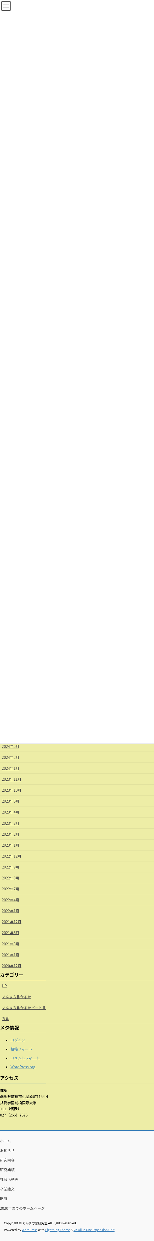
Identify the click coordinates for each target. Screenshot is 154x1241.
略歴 (3, 1198)
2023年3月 (10, 823)
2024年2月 (10, 757)
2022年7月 (10, 888)
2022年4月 (10, 899)
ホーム (5, 1140)
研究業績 (7, 1169)
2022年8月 (10, 877)
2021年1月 (10, 954)
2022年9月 (10, 867)
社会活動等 (9, 1179)
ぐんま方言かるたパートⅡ (24, 1007)
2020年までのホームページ (22, 1208)
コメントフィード (25, 1057)
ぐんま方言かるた (16, 996)
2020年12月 (11, 965)
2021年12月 (11, 921)
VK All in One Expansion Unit (94, 1229)
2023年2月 (10, 834)
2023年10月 (11, 790)
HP (4, 985)
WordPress (29, 1229)
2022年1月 (10, 910)
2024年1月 (10, 768)
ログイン (17, 1040)
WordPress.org (22, 1066)
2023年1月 (10, 845)
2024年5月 (10, 746)
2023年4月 (10, 812)
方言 (5, 1018)
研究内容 (7, 1160)
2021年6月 (10, 932)
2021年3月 (10, 943)
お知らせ (7, 1150)
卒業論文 (7, 1189)
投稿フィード (21, 1049)
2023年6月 (10, 801)
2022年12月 (11, 856)
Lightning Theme (57, 1229)
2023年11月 (11, 779)
